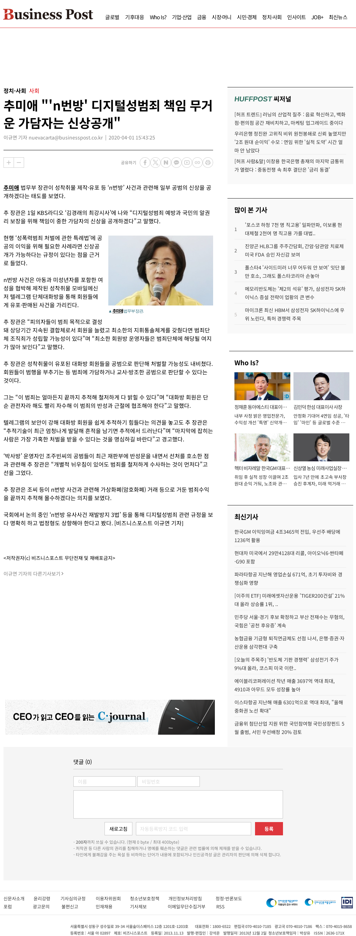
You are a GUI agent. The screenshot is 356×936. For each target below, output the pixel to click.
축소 (19, 162)
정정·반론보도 (229, 898)
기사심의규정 (78, 898)
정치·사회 (272, 17)
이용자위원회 (113, 898)
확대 (8, 162)
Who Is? (158, 17)
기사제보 (145, 906)
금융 (201, 17)
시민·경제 (246, 17)
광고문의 (43, 906)
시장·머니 (221, 17)
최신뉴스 (338, 17)
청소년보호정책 (149, 898)
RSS (220, 906)
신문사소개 (18, 898)
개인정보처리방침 (192, 898)
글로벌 (112, 17)
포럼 (14, 906)
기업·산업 (181, 17)
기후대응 (134, 17)
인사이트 (296, 17)
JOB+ (317, 17)
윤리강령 (47, 898)
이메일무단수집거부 (188, 906)
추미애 (11, 187)
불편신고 (74, 906)
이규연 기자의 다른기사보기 (31, 573)
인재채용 (109, 906)
